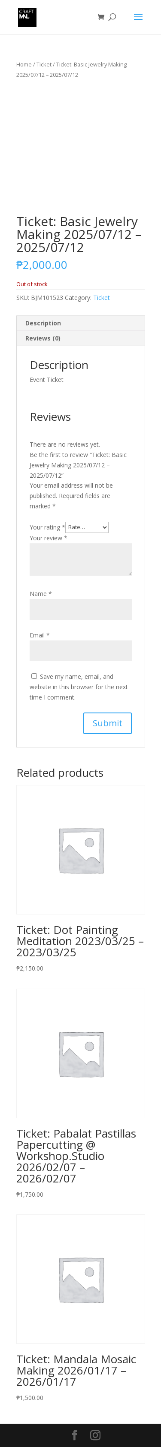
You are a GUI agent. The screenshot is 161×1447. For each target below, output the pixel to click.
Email (40, 635)
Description (43, 323)
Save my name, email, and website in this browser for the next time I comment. (79, 686)
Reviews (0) (43, 338)
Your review (48, 538)
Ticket (44, 64)
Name (41, 594)
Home (24, 64)
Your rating (47, 527)
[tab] (81, 323)
